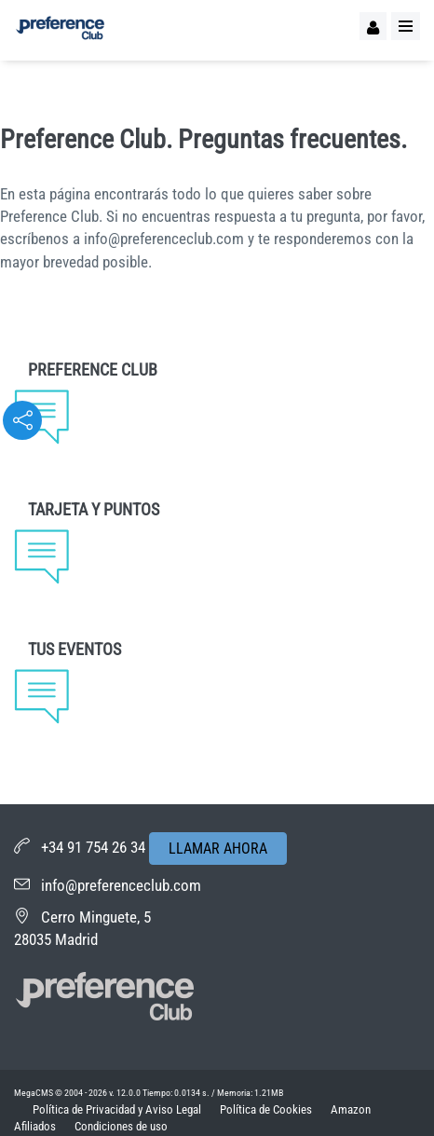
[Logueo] (373, 26)
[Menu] (405, 26)
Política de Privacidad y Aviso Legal (117, 1109)
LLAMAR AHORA (218, 848)
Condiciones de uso (121, 1126)
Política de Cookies (266, 1109)
